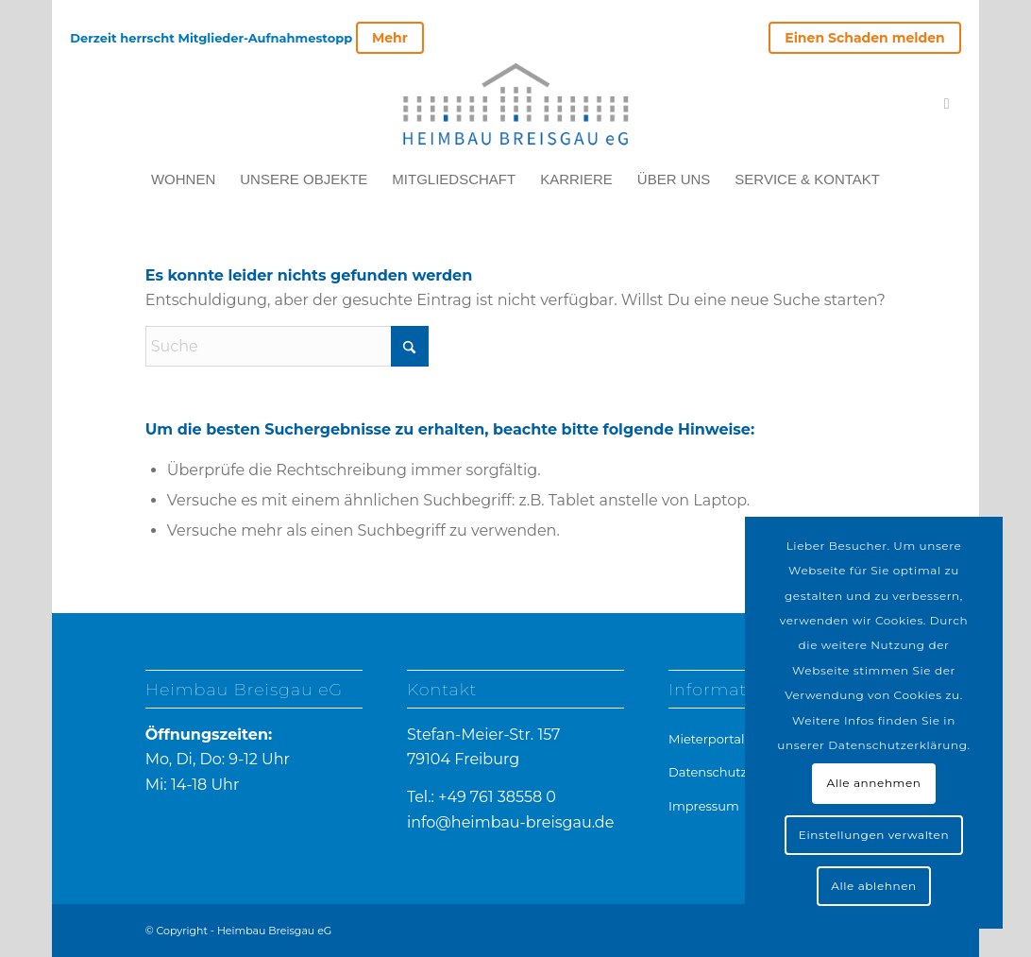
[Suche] (287, 346)
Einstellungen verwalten (874, 835)
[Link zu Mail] (947, 104)
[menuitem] (859, 38)
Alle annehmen (873, 783)
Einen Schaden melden (864, 37)
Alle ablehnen (874, 886)
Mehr (390, 37)
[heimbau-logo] (515, 104)
